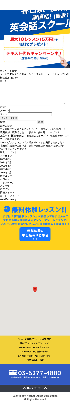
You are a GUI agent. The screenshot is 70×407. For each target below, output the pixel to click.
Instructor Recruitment (29, 351)
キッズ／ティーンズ (39, 347)
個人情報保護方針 (40, 356)
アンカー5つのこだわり (27, 343)
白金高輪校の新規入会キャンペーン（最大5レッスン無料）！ (33, 133)
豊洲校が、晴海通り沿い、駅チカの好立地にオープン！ (30, 136)
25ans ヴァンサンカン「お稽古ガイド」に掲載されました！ (32, 146)
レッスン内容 (45, 343)
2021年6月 (5, 170)
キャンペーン (7, 186)
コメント (5, 80)
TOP (42, 364)
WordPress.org (8, 203)
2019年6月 (5, 176)
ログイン (5, 193)
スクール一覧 (25, 356)
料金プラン (24, 347)
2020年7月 (5, 173)
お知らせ (5, 183)
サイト (3, 118)
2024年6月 (5, 166)
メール (4, 114)
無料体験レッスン (25, 360)
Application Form (42, 360)
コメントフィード (9, 200)
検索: (2, 126)
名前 (3, 111)
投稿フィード (7, 196)
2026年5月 (5, 163)
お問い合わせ (32, 364)
